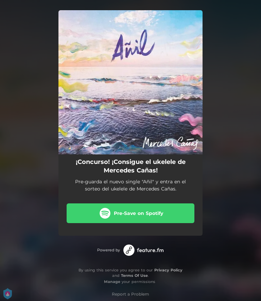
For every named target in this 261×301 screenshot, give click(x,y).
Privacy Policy (168, 270)
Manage (112, 281)
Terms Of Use (134, 275)
